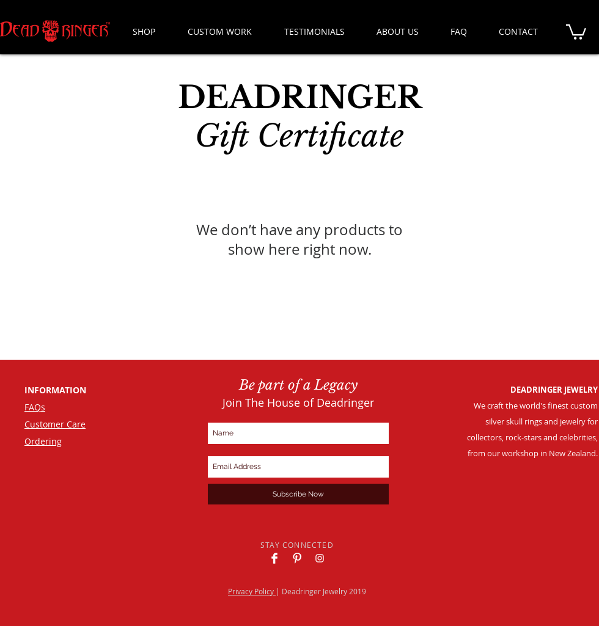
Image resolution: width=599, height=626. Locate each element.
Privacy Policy (252, 591)
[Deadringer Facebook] (274, 558)
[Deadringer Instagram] (319, 558)
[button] (576, 31)
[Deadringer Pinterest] (297, 558)
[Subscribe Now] (298, 494)
